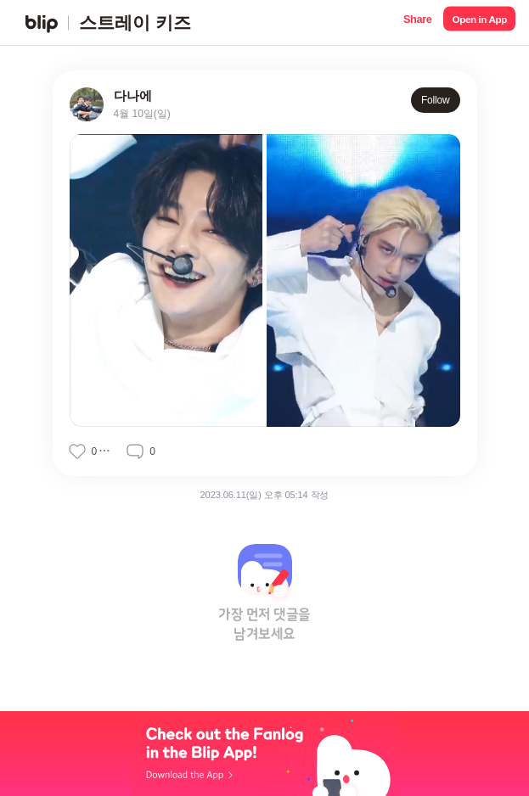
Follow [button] (435, 100)
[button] (417, 22)
